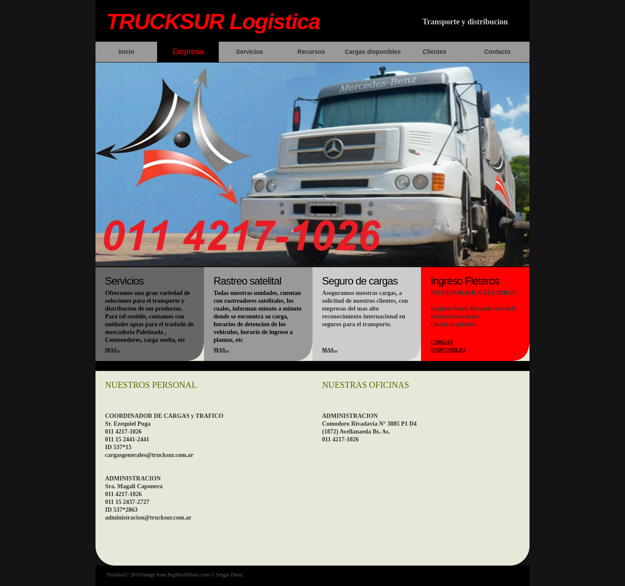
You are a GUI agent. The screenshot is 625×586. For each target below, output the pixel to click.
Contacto (497, 51)
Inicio (126, 51)
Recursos (311, 51)
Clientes (434, 51)
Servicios (249, 51)
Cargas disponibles (373, 51)
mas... (113, 350)
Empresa (188, 51)
